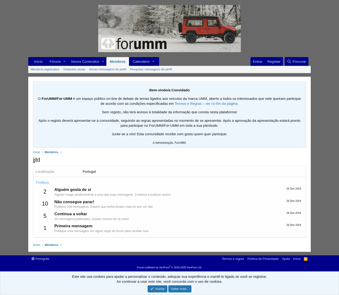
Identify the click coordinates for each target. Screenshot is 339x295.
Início (38, 61)
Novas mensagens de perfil (107, 69)
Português (40, 259)
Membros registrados (45, 69)
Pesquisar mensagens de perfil (151, 69)
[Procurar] (296, 61)
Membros (118, 61)
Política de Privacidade (262, 259)
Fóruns (55, 61)
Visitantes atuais (74, 69)
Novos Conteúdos (85, 61)
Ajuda (286, 259)
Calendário (141, 61)
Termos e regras (233, 259)
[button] (64, 61)
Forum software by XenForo (169, 267)
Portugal (89, 171)
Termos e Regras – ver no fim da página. (206, 103)
